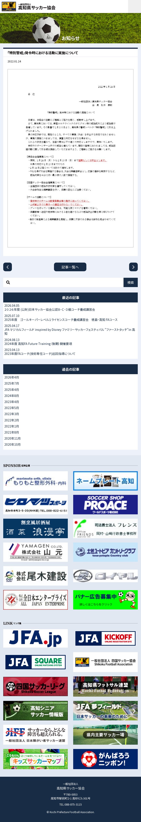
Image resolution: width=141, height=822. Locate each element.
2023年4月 (11, 402)
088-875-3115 (73, 804)
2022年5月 (11, 408)
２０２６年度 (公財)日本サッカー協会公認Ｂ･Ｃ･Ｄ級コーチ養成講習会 (70, 307)
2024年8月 (11, 395)
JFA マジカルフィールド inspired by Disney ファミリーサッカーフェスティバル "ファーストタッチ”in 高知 (70, 329)
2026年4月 (11, 377)
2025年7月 (11, 383)
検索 (130, 282)
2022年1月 (11, 426)
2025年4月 (11, 389)
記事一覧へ (70, 267)
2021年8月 (11, 432)
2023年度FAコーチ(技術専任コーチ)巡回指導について (70, 352)
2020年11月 (12, 438)
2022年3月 (11, 414)
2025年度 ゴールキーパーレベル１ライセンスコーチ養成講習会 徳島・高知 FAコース (70, 318)
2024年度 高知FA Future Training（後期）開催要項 (70, 342)
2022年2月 (11, 420)
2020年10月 (12, 444)
